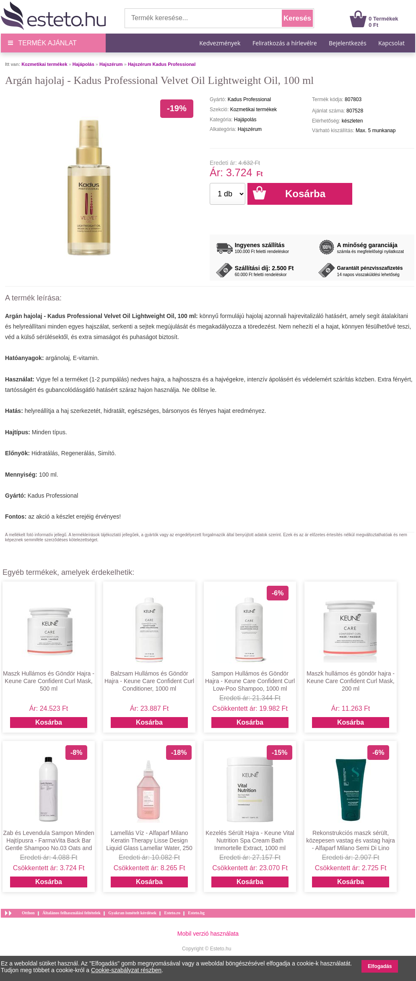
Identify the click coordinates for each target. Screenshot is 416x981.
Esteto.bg (196, 913)
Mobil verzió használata (208, 933)
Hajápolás (83, 64)
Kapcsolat (391, 43)
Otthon (28, 913)
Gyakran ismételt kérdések (132, 913)
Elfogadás (380, 966)
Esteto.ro (172, 913)
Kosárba (48, 722)
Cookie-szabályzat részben (126, 970)
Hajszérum (111, 64)
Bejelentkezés (348, 43)
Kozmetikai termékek (44, 64)
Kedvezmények (220, 43)
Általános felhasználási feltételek (71, 913)
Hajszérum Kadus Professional (161, 64)
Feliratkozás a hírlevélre (284, 43)
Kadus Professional (53, 495)
